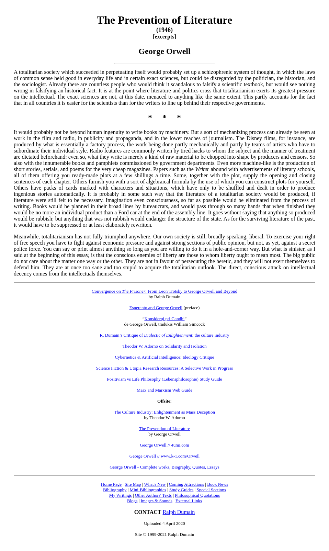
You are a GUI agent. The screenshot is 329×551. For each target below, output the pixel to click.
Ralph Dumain (179, 512)
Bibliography (115, 489)
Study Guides (181, 489)
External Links (188, 500)
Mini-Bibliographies (148, 489)
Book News (217, 484)
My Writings (120, 495)
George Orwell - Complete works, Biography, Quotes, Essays (164, 467)
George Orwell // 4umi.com (164, 445)
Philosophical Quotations (197, 495)
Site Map (133, 484)
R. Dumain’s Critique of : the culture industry (164, 335)
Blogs (132, 500)
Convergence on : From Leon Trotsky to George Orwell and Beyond (164, 291)
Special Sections (211, 489)
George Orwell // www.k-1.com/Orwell (164, 456)
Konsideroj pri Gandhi (165, 318)
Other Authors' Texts (153, 495)
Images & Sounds (156, 500)
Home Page (111, 484)
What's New (155, 484)
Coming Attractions (186, 484)
